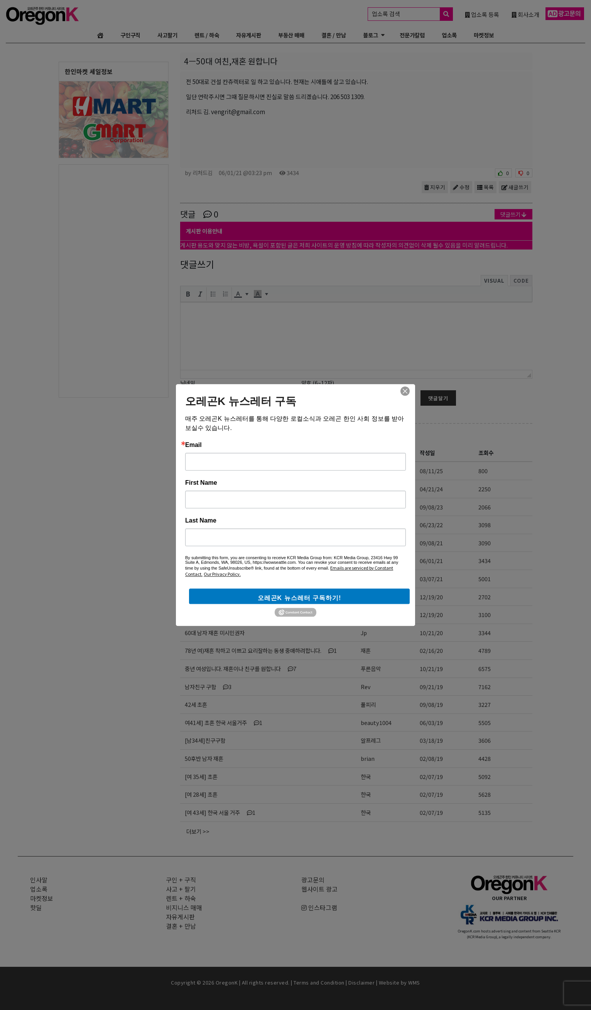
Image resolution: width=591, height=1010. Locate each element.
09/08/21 (431, 543)
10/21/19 (431, 668)
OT (365, 507)
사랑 (366, 489)
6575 (484, 668)
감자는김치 (373, 597)
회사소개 (525, 14)
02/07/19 (431, 776)
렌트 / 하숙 (206, 35)
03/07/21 (431, 579)
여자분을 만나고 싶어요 (211, 489)
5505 (484, 722)
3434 (484, 560)
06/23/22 (431, 525)
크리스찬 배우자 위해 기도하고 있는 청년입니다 (238, 507)
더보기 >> (197, 831)
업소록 (449, 35)
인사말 (38, 879)
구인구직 (130, 35)
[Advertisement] (113, 280)
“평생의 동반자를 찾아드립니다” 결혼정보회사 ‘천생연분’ (249, 471)
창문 (366, 471)
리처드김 (371, 560)
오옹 (366, 525)
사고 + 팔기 (181, 889)
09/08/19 (431, 704)
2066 (484, 507)
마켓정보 (484, 35)
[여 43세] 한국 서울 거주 (220, 812)
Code (521, 280)
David (368, 579)
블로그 (370, 35)
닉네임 (187, 383)
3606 (484, 740)
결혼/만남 (204, 435)
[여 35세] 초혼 (201, 776)
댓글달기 (438, 398)
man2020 (373, 614)
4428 (484, 758)
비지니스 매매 (184, 907)
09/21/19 (431, 687)
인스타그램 (319, 907)
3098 (484, 525)
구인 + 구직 (181, 879)
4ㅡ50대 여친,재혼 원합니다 (216, 560)
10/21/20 (431, 633)
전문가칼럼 (412, 35)
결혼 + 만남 (181, 926)
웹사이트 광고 (319, 889)
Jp (364, 633)
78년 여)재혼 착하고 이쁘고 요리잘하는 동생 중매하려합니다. (261, 650)
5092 (484, 776)
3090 (484, 543)
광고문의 (312, 879)
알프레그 (371, 740)
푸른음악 (371, 668)
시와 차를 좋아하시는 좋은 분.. (226, 543)
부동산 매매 (291, 35)
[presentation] (188, 293)
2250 (484, 489)
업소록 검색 (412, 14)
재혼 (366, 650)
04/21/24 (431, 489)
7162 (484, 687)
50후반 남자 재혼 (204, 758)
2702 (484, 597)
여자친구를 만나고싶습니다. (216, 614)
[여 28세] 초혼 (201, 794)
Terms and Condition (319, 982)
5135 (484, 812)
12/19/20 (431, 597)
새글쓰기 (515, 187)
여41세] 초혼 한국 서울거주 (223, 722)
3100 (484, 614)
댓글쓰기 (513, 214)
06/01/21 (431, 560)
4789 (484, 650)
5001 (484, 579)
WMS (414, 982)
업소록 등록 (482, 14)
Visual (494, 280)
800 (483, 471)
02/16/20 (431, 650)
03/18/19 (431, 740)
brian (368, 758)
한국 (366, 776)
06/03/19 (431, 722)
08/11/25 (431, 471)
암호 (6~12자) (317, 383)
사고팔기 (167, 35)
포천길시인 (373, 543)
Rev (366, 687)
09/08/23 (431, 507)
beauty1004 (376, 722)
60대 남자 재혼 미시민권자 (215, 633)
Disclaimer (361, 982)
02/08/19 (431, 758)
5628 (484, 794)
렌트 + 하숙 (181, 898)
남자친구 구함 (208, 687)
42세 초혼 (196, 704)
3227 (484, 704)
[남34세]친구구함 (205, 740)
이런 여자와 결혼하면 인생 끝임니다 (225, 579)
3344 (484, 633)
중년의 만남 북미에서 (208, 525)
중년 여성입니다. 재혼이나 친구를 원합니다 (240, 668)
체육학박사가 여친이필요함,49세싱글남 (229, 597)
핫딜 (36, 907)
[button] (187, 294)
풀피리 (368, 704)
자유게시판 (248, 35)
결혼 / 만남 (333, 35)
